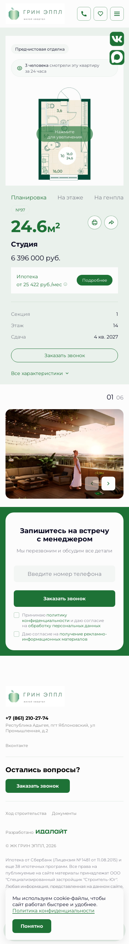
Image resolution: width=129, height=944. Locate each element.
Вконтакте (17, 745)
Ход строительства (26, 813)
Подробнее (94, 280)
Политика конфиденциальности (53, 910)
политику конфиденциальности (45, 617)
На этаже (70, 197)
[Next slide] (108, 483)
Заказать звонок (64, 355)
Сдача (18, 336)
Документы (64, 813)
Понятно (32, 926)
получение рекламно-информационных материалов (64, 636)
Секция (20, 314)
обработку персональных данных (64, 625)
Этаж (17, 325)
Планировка (28, 197)
